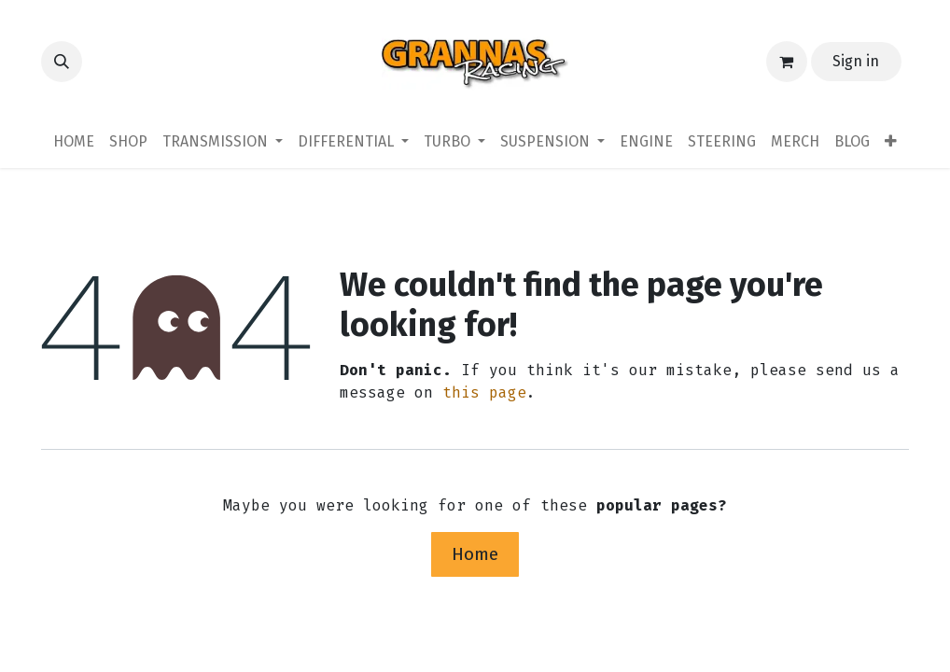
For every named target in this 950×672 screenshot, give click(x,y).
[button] (61, 61)
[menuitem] (74, 142)
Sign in (855, 61)
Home (475, 554)
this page (484, 392)
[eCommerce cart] (786, 61)
